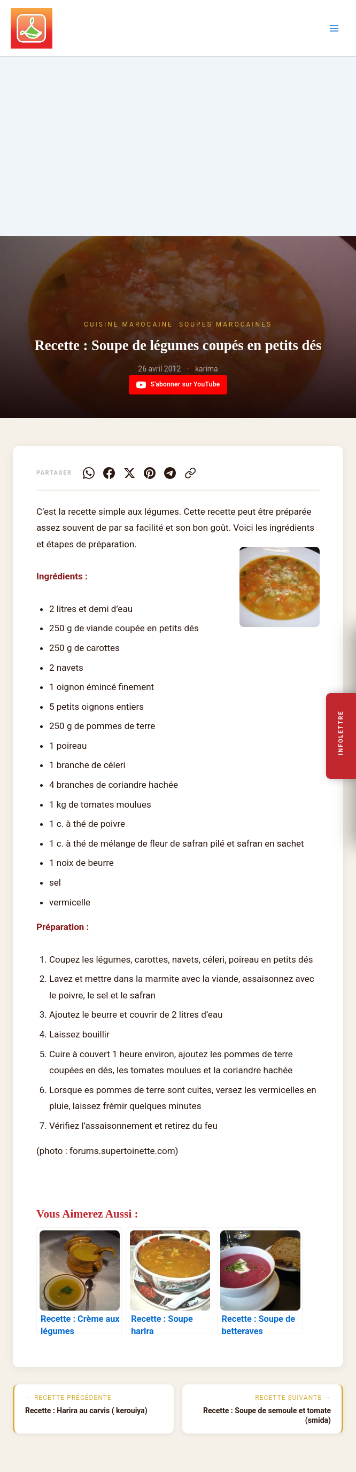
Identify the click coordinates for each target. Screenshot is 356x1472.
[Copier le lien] (190, 473)
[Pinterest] (150, 473)
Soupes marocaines (225, 324)
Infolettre (341, 733)
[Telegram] (170, 473)
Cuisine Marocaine (128, 324)
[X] (129, 473)
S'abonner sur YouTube (178, 385)
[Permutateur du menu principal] (334, 28)
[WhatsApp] (89, 473)
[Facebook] (109, 473)
